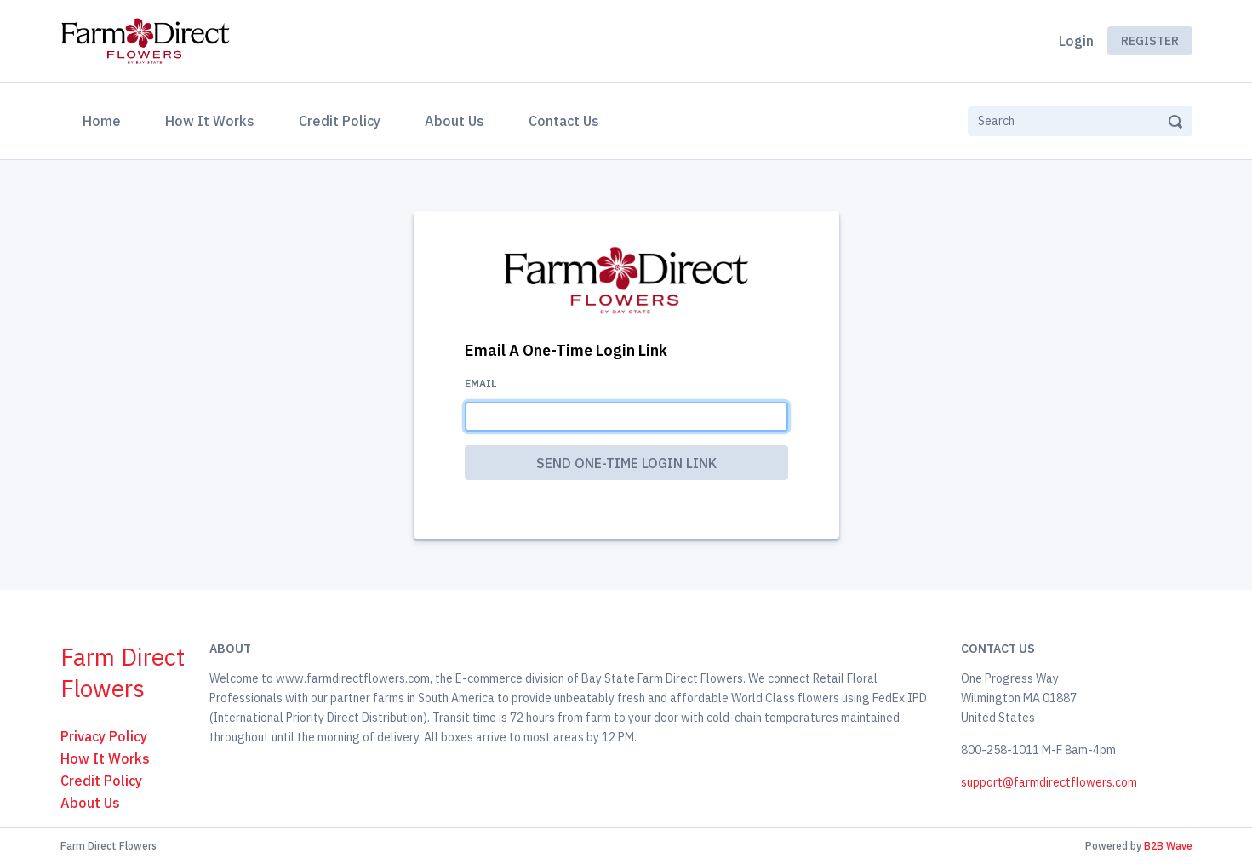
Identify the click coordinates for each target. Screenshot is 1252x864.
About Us (454, 120)
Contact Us (564, 120)
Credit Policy (339, 120)
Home (105, 119)
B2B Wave (1168, 845)
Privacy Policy (103, 736)
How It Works (209, 120)
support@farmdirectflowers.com (1049, 782)
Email (481, 383)
